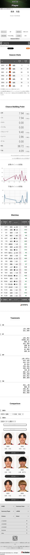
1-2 (17, 241)
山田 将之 (26, 338)
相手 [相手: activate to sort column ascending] (10, 222)
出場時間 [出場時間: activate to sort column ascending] (24, 222)
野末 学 (26, 347)
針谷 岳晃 (26, 360)
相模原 (10, 244)
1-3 (17, 230)
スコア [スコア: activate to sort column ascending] (16, 222)
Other (2, 533)
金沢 (11, 241)
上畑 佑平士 (25, 358)
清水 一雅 (26, 385)
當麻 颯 (26, 345)
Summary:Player (5, 511)
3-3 (17, 247)
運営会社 (22, 542)
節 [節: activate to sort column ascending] (1, 222)
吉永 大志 (26, 362)
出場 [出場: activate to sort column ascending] (19, 61)
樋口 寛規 (26, 392)
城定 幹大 (26, 372)
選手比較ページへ (15, 429)
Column (3, 516)
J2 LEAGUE (3, 524)
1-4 (17, 270)
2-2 (17, 227)
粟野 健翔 (26, 377)
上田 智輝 (26, 328)
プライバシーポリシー (15, 542)
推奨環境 (7, 542)
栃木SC (10, 275)
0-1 (17, 238)
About (17, 516)
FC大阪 (10, 284)
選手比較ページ (15, 452)
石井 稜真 (26, 390)
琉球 (11, 232)
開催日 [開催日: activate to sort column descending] (5, 222)
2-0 (17, 255)
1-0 (17, 232)
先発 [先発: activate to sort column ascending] (25, 61)
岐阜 (11, 235)
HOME (3, 506)
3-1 (17, 293)
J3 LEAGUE (3, 527)
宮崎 (11, 230)
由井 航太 (26, 375)
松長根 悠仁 (25, 339)
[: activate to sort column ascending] (5, 61)
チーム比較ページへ (15, 424)
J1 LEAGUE (3, 520)
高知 (11, 250)
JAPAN (18, 511)
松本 (11, 273)
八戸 (11, 238)
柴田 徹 (26, 351)
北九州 (10, 287)
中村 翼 (26, 370)
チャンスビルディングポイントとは (20, 155)
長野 (11, 270)
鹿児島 (10, 258)
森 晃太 (26, 364)
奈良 (11, 227)
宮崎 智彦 (26, 368)
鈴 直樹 (26, 349)
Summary (3, 530)
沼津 (11, 293)
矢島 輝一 (26, 389)
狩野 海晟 (26, 374)
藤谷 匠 (26, 341)
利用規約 (3, 542)
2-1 (17, 261)
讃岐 (11, 264)
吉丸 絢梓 (26, 330)
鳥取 (11, 261)
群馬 (11, 278)
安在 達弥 (26, 343)
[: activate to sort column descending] (2, 61)
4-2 (17, 264)
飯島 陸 (26, 387)
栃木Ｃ (10, 252)
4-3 (17, 235)
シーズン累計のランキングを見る (20, 158)
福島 (14, 65)
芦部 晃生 (26, 366)
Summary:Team (20, 506)
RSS (28, 48)
